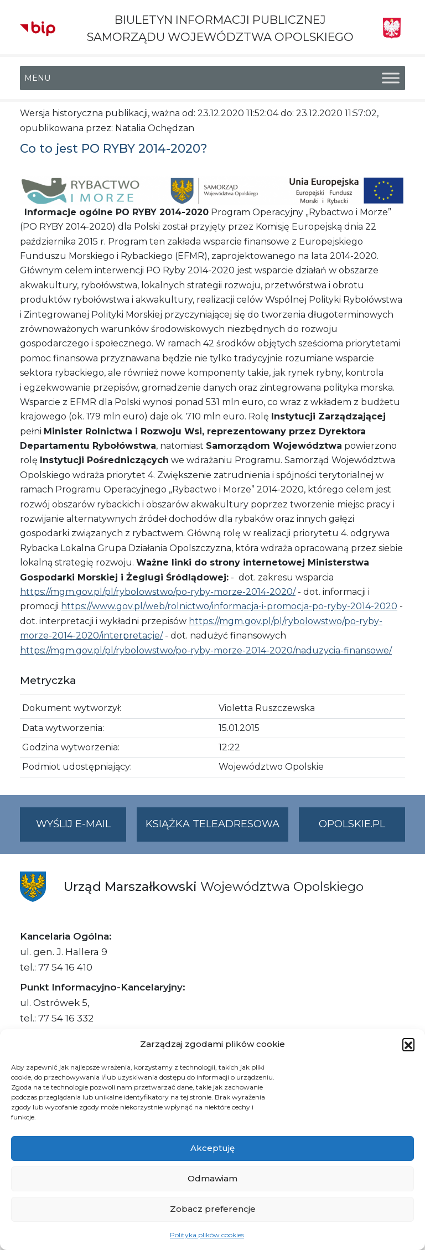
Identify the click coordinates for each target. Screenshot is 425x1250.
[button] (408, 1044)
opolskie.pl (352, 824)
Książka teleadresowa (212, 824)
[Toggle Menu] (391, 78)
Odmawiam (212, 1178)
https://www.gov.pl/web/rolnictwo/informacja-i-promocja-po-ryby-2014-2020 (229, 606)
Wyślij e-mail (81, 829)
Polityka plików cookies (207, 1235)
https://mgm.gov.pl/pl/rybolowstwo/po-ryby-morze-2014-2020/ (158, 592)
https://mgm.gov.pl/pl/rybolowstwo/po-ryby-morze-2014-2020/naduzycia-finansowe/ (206, 650)
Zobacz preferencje (213, 1209)
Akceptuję (212, 1148)
